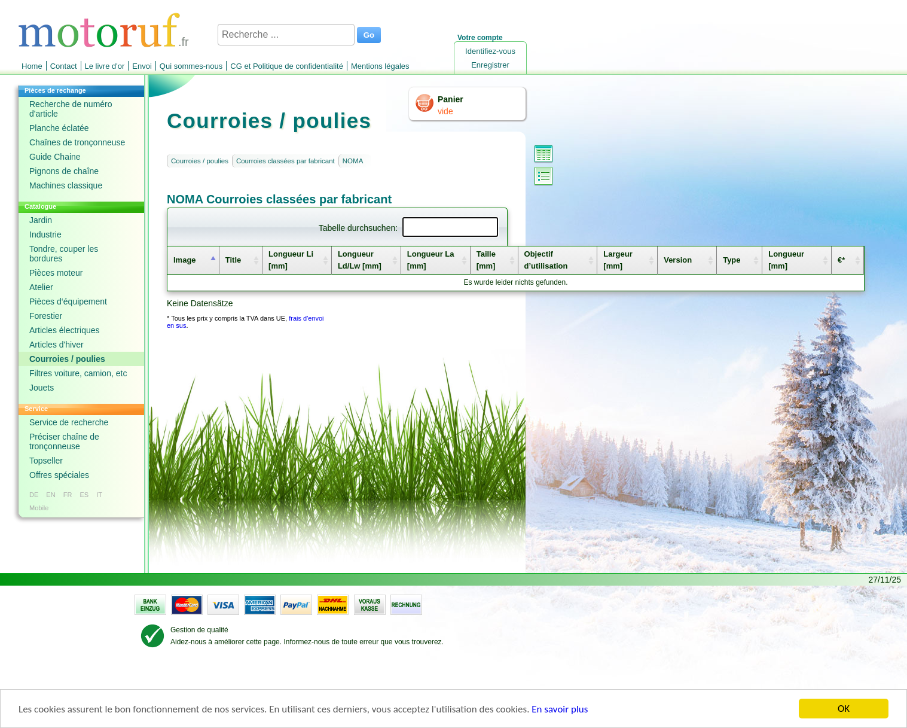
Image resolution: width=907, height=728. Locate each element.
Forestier (45, 316)
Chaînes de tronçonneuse (77, 142)
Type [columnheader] (731, 259)
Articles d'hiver (56, 344)
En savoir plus (560, 709)
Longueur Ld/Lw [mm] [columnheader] (359, 259)
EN (50, 494)
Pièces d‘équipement (68, 301)
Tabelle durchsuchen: (408, 228)
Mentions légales (380, 66)
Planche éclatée (59, 128)
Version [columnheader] (678, 259)
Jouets (41, 387)
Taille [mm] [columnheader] (486, 259)
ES (84, 494)
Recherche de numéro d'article (70, 108)
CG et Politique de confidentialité (286, 66)
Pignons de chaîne (64, 171)
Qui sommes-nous (191, 66)
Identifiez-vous (490, 51)
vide (445, 111)
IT (99, 494)
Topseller (46, 460)
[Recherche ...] (286, 34)
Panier (450, 99)
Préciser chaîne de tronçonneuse (64, 441)
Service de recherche (68, 422)
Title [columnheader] (233, 259)
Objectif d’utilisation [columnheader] (546, 259)
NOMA (353, 161)
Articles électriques (64, 330)
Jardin (40, 220)
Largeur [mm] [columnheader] (617, 259)
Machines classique (65, 185)
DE (33, 494)
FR (67, 494)
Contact (63, 66)
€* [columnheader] (841, 259)
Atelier (41, 287)
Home (32, 66)
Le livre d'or (105, 66)
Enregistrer (490, 64)
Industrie (45, 234)
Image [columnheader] (184, 259)
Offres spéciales (59, 475)
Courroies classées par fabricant (285, 161)
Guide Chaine (55, 157)
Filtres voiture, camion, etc (78, 373)
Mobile (38, 507)
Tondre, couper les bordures (63, 253)
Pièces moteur (56, 273)
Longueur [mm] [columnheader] (786, 259)
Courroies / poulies (67, 359)
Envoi (142, 66)
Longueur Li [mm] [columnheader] (290, 259)
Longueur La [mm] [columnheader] (430, 259)
